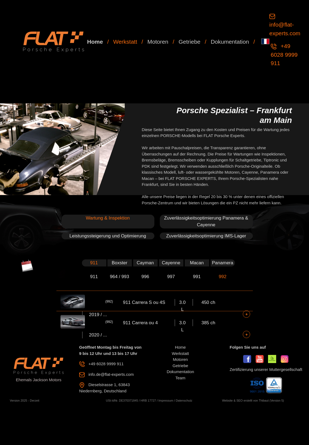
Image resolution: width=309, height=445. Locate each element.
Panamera (222, 262)
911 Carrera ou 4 (140, 322)
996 (145, 276)
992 (222, 276)
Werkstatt (125, 42)
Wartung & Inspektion (108, 218)
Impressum (165, 400)
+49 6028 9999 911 (284, 54)
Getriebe (189, 42)
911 (94, 262)
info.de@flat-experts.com (111, 374)
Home (95, 42)
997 (171, 276)
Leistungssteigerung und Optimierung (107, 236)
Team (181, 378)
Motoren (157, 42)
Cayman (145, 262)
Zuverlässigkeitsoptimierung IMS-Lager (206, 236)
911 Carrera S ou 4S (144, 302)
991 (196, 276)
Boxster (120, 262)
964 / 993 (119, 276)
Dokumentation (230, 42)
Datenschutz (184, 400)
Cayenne (171, 262)
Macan (197, 262)
